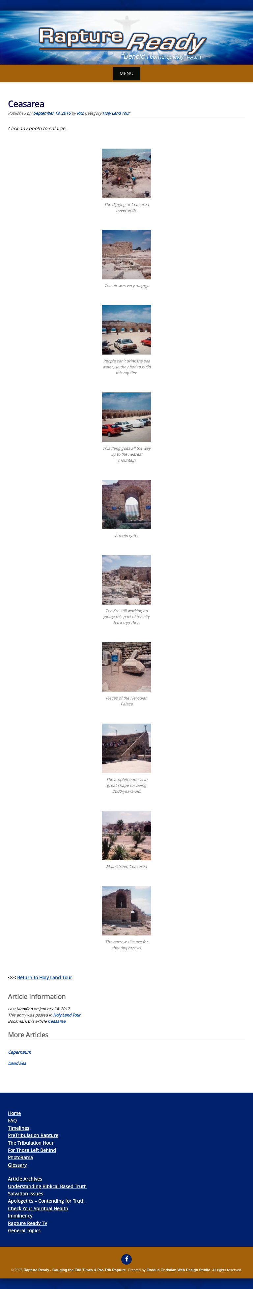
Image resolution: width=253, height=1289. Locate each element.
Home (14, 1113)
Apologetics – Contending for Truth (46, 1201)
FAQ (12, 1120)
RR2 (80, 113)
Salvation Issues (25, 1193)
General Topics (24, 1230)
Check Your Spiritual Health (38, 1208)
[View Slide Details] (126, 38)
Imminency (20, 1216)
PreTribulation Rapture (33, 1135)
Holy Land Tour (116, 113)
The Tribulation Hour (31, 1143)
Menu (126, 73)
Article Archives (25, 1179)
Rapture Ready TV (27, 1223)
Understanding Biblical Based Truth (47, 1186)
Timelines (18, 1128)
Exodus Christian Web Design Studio (179, 1270)
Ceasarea (57, 1021)
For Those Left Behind (32, 1150)
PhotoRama (20, 1157)
